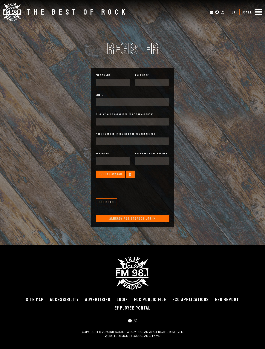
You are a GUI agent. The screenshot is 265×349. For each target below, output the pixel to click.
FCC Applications (190, 300)
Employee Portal (133, 308)
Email (99, 95)
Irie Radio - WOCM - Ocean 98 (130, 331)
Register (106, 202)
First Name (103, 75)
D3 (135, 335)
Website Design (117, 335)
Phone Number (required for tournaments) (125, 134)
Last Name (142, 75)
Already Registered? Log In (132, 218)
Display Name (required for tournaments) (125, 114)
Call (247, 12)
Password (102, 153)
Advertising (98, 300)
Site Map (35, 300)
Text (233, 12)
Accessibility (64, 300)
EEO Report (227, 300)
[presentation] (124, 191)
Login (122, 300)
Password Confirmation (151, 153)
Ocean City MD (149, 335)
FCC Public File (150, 300)
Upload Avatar (110, 174)
